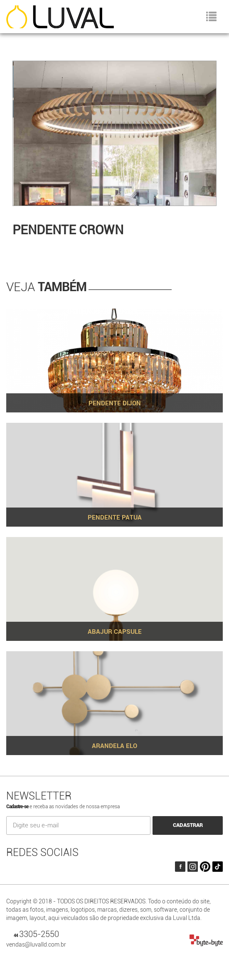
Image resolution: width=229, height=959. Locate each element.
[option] (114, 136)
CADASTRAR (188, 825)
